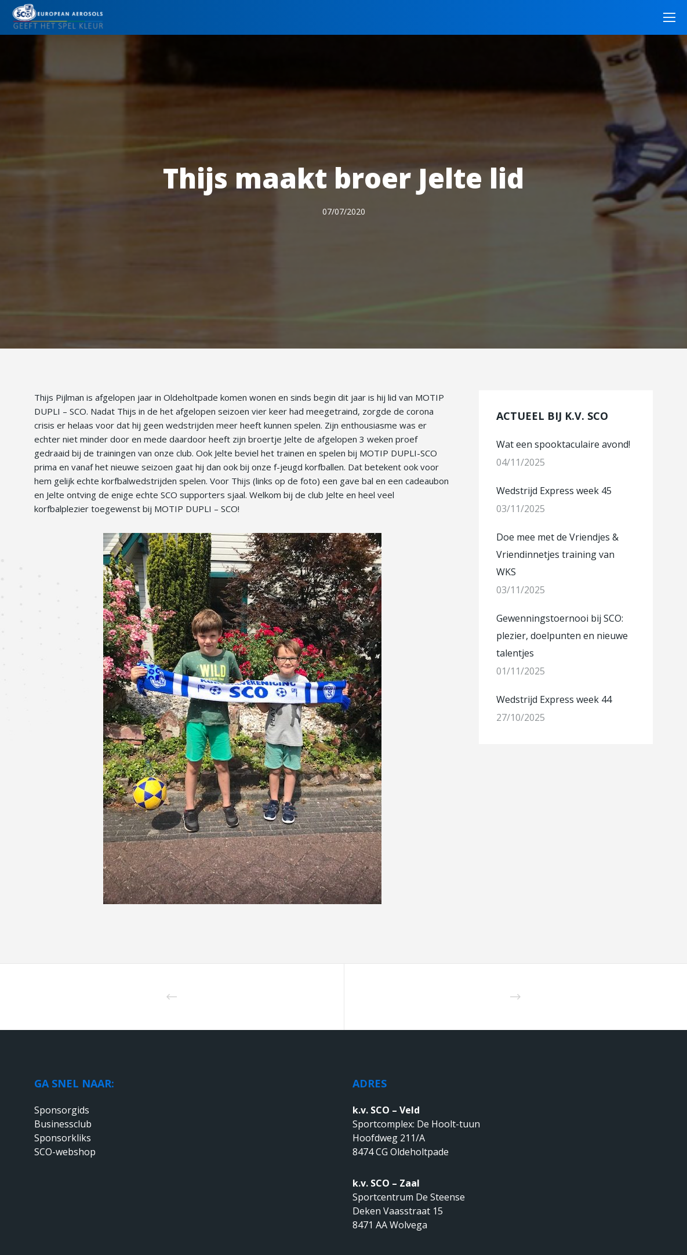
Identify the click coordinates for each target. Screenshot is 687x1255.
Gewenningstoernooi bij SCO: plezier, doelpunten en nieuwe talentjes (562, 635)
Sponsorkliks (62, 1137)
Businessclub (63, 1124)
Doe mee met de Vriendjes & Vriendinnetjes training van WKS (557, 554)
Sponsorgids (61, 1110)
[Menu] (665, 17)
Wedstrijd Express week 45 (554, 490)
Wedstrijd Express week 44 (554, 699)
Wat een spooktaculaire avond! (563, 444)
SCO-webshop (65, 1151)
